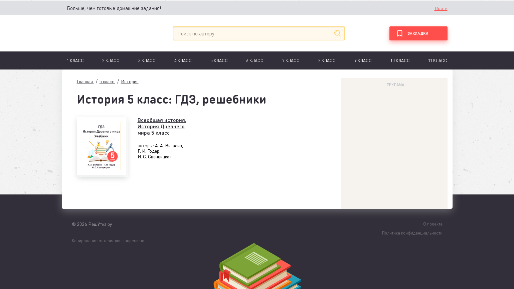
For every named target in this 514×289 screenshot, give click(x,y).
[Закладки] (418, 33)
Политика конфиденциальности (412, 233)
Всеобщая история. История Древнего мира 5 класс (162, 126)
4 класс (183, 60)
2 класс (111, 60)
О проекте (433, 224)
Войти (441, 8)
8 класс (327, 60)
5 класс (219, 60)
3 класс (147, 60)
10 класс (400, 60)
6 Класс (255, 60)
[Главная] (98, 33)
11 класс (437, 60)
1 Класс (75, 60)
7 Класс (291, 60)
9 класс (363, 60)
